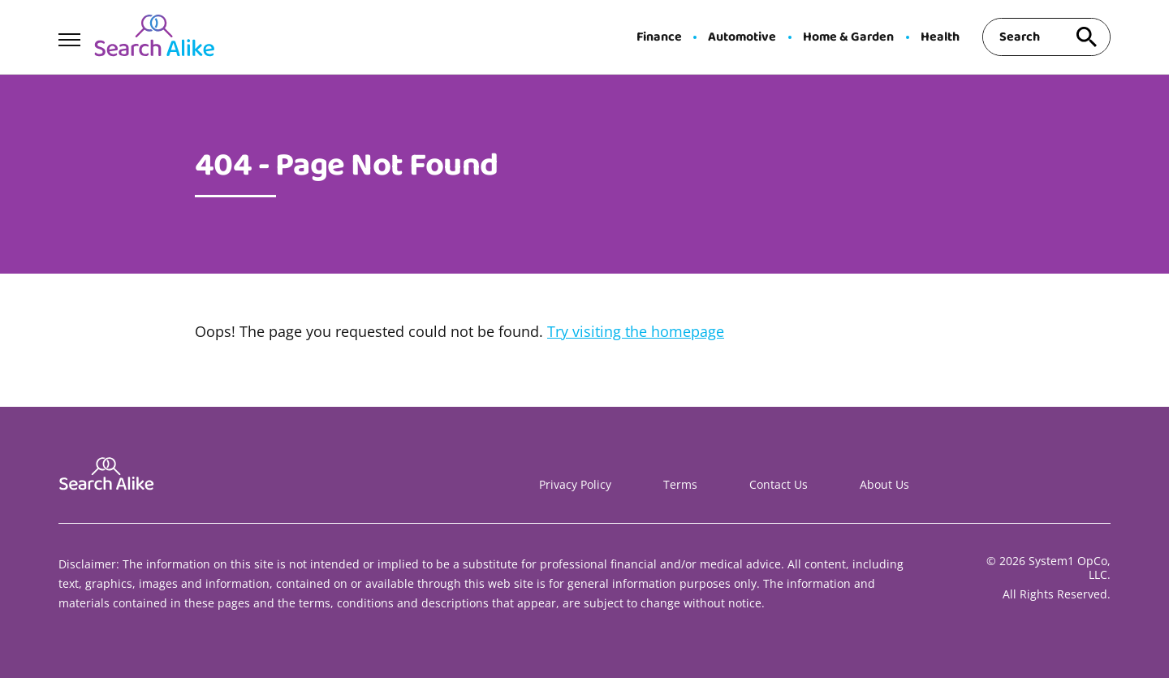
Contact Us (778, 484)
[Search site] (1086, 37)
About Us (884, 484)
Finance (659, 37)
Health (940, 37)
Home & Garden (848, 37)
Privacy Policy (575, 484)
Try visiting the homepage (635, 331)
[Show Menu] (69, 35)
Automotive (742, 37)
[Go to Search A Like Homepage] (154, 37)
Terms (680, 484)
